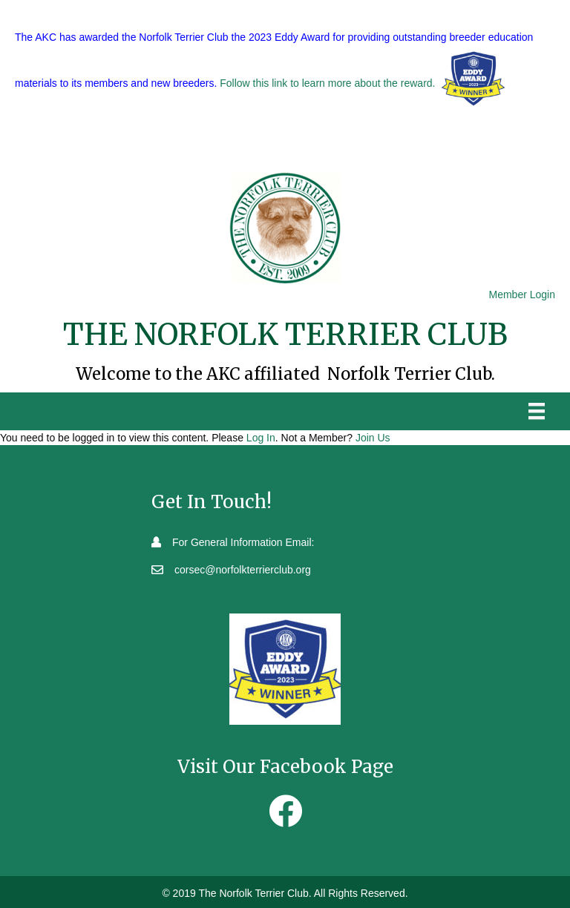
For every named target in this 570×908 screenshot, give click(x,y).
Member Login (522, 294)
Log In (260, 438)
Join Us (373, 438)
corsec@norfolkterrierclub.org (242, 570)
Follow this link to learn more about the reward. (327, 84)
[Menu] (536, 411)
